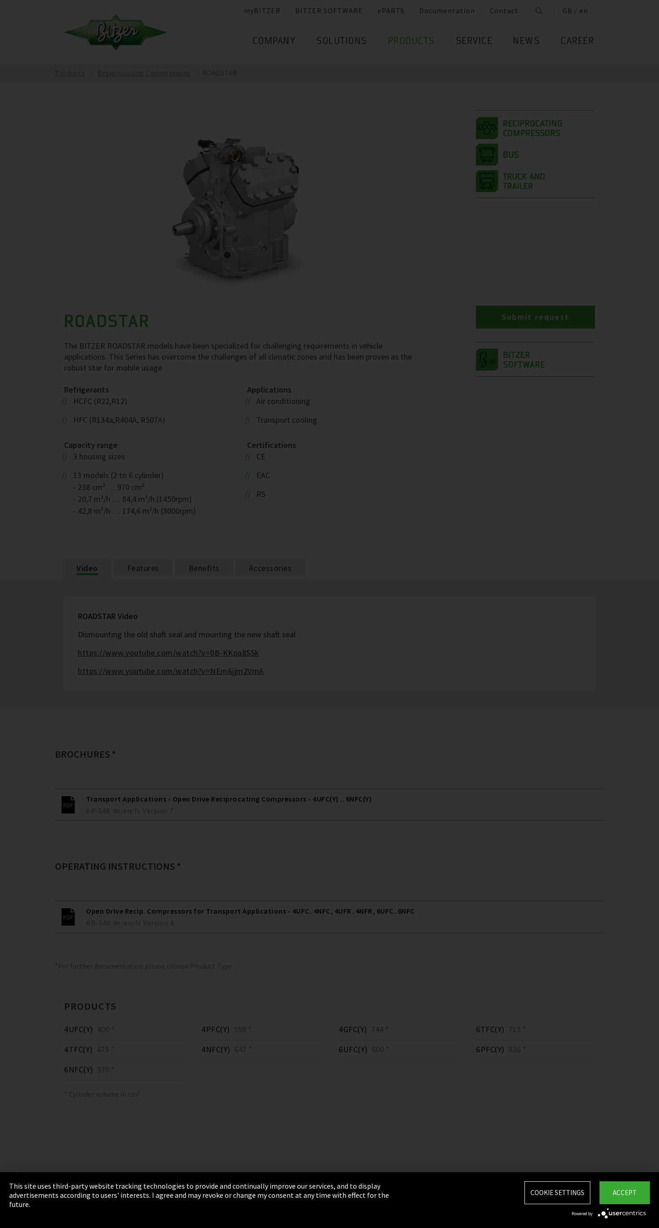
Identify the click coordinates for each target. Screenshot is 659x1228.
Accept (625, 1192)
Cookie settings (557, 1192)
